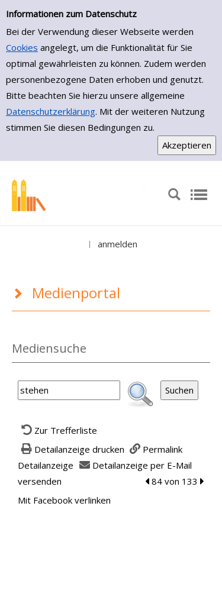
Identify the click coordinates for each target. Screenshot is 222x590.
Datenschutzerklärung (50, 111)
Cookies (22, 47)
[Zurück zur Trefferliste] (57, 430)
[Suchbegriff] (69, 390)
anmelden (117, 244)
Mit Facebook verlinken (64, 500)
